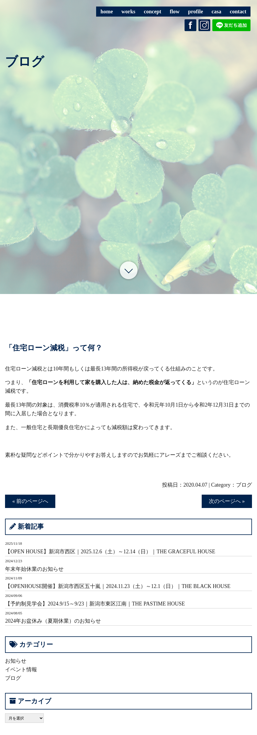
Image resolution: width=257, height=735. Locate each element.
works (128, 12)
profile (195, 12)
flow (175, 12)
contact (238, 12)
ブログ (244, 485)
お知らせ (15, 661)
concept (152, 12)
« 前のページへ (30, 501)
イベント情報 (21, 669)
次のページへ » (227, 501)
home (107, 12)
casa (216, 12)
